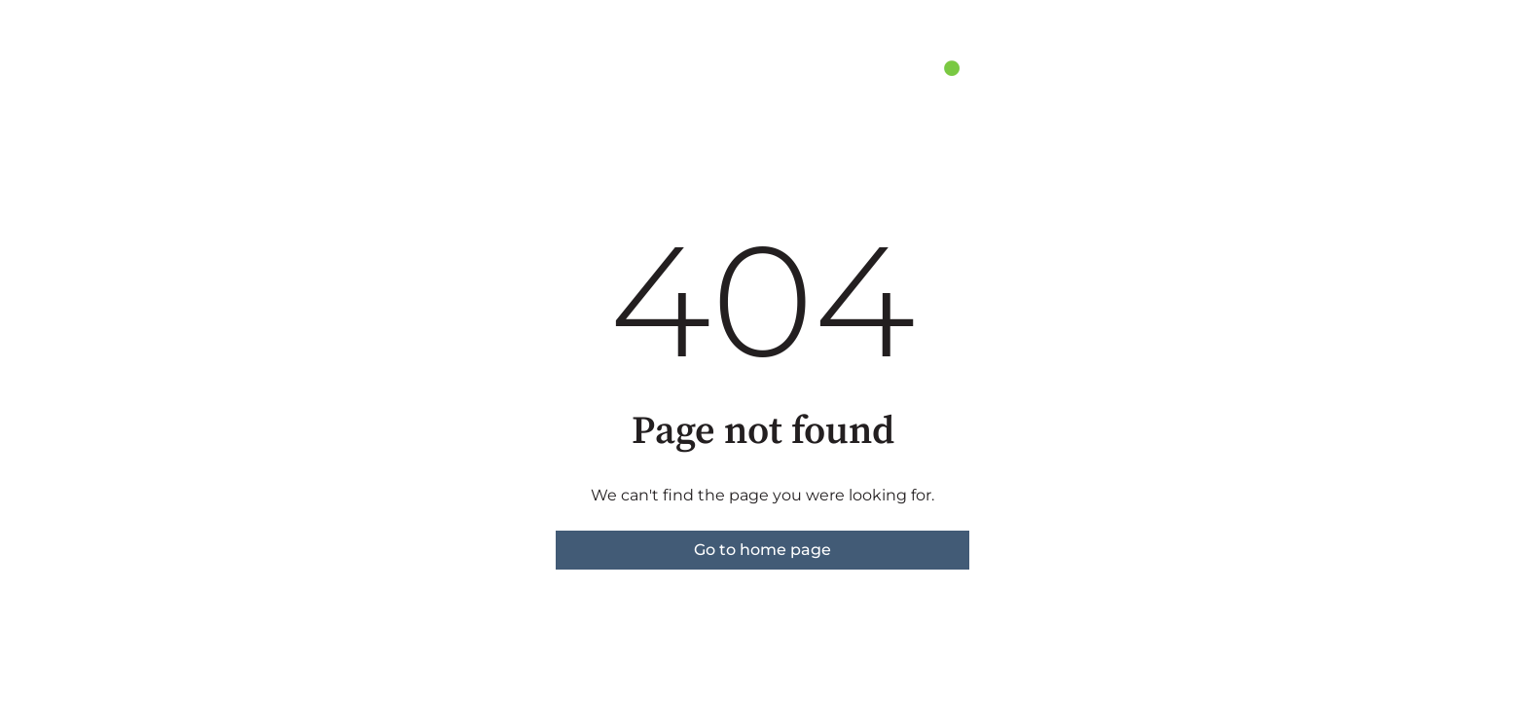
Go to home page (762, 549)
